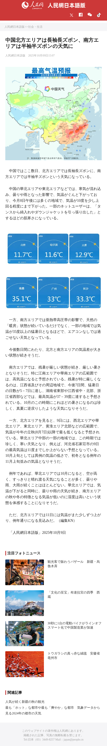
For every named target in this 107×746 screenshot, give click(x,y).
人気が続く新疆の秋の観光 (25, 701)
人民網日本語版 (14, 26)
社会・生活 (35, 26)
